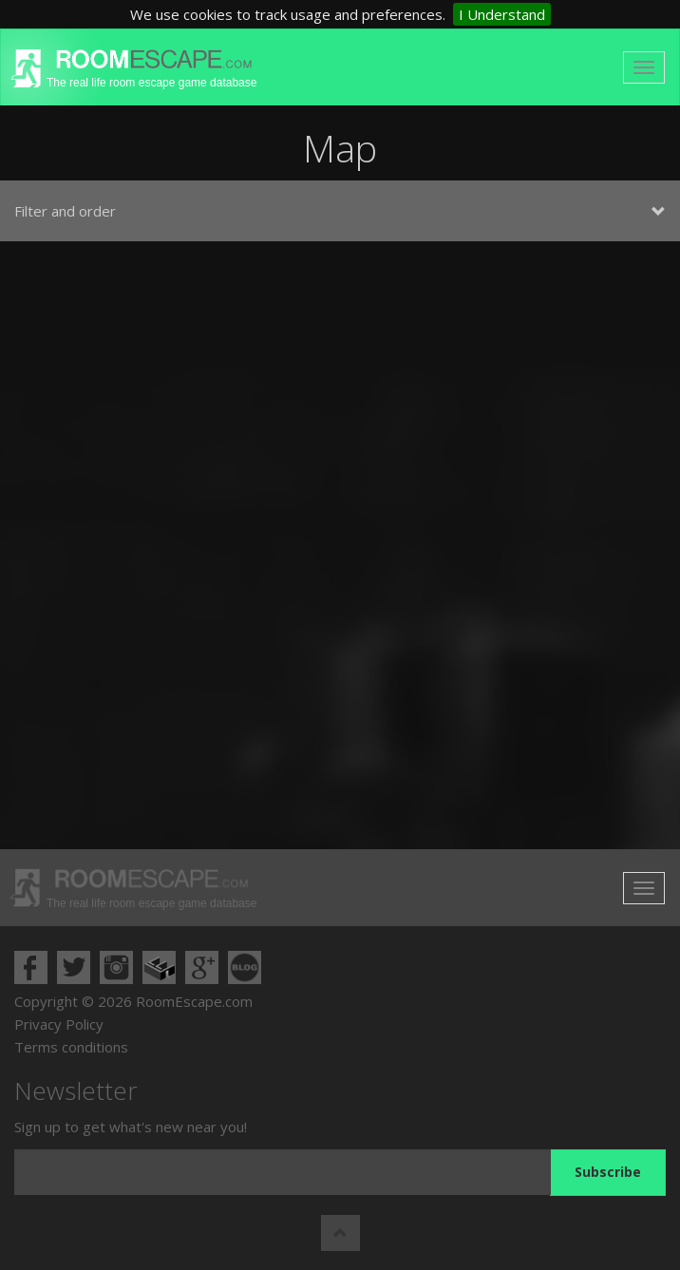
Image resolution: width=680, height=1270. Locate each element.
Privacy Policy (59, 1023)
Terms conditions (71, 1046)
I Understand (502, 14)
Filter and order (340, 210)
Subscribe (608, 1172)
